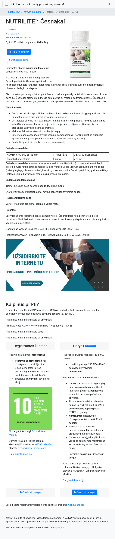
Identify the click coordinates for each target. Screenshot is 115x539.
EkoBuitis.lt (14, 11)
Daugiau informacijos (20, 454)
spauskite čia (76, 504)
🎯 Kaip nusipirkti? (19, 51)
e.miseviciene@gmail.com (32, 448)
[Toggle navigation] (6, 4)
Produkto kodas (14, 37)
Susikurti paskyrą (30, 492)
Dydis (9, 42)
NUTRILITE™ (12, 34)
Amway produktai (33, 11)
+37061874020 (43, 444)
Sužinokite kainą (18, 59)
